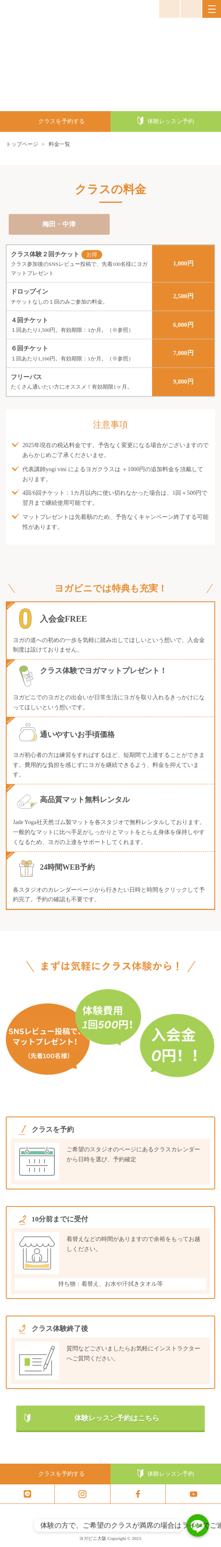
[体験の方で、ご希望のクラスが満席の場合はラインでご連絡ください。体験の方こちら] (198, 1525)
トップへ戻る (211, 1538)
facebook (137, 1493)
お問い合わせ (169, 9)
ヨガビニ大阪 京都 (30, 9)
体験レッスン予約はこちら (116, 1418)
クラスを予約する (61, 121)
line (27, 1493)
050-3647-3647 (191, 9)
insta (82, 1493)
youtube (193, 1493)
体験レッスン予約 (170, 121)
